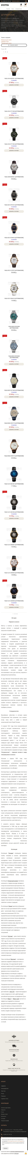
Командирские (4, 1088)
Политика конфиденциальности (17, 1151)
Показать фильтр (14, 45)
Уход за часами (5, 1120)
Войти (21, 5)
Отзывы (3, 1118)
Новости (3, 1109)
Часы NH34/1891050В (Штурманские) (14, 327)
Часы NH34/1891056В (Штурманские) (14, 356)
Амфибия (3, 1086)
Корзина (25, 5)
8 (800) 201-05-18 (6, 1)
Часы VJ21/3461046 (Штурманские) (14, 512)
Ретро (2, 1093)
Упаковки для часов (6, 43)
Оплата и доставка (5, 1107)
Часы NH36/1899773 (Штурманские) (14, 456)
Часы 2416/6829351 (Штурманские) (14, 78)
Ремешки (3, 1096)
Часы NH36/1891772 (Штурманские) (14, 423)
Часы (12, 8)
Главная (8, 8)
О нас (2, 1112)
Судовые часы (5, 41)
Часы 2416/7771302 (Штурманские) (14, 144)
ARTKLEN (16, 1153)
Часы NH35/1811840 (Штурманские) (14, 390)
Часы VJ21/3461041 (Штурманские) (14, 484)
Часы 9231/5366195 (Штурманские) (14, 298)
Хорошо (5, 1148)
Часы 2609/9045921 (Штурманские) (14, 177)
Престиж (3, 1091)
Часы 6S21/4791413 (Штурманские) (14, 205)
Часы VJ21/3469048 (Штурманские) (14, 601)
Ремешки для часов (6, 39)
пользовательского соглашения (15, 1141)
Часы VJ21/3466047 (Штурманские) (14, 544)
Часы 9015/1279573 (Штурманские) (14, 270)
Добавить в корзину (14, 85)
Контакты (3, 1116)
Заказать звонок (16, 1)
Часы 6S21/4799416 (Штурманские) (14, 237)
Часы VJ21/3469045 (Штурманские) (14, 573)
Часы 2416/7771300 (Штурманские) (14, 111)
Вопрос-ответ (4, 1114)
